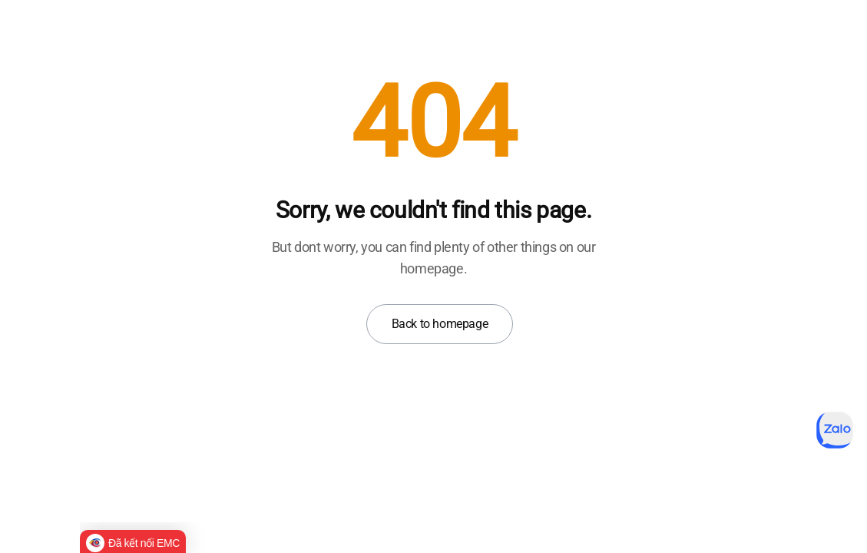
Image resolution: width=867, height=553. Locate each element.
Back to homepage (440, 323)
